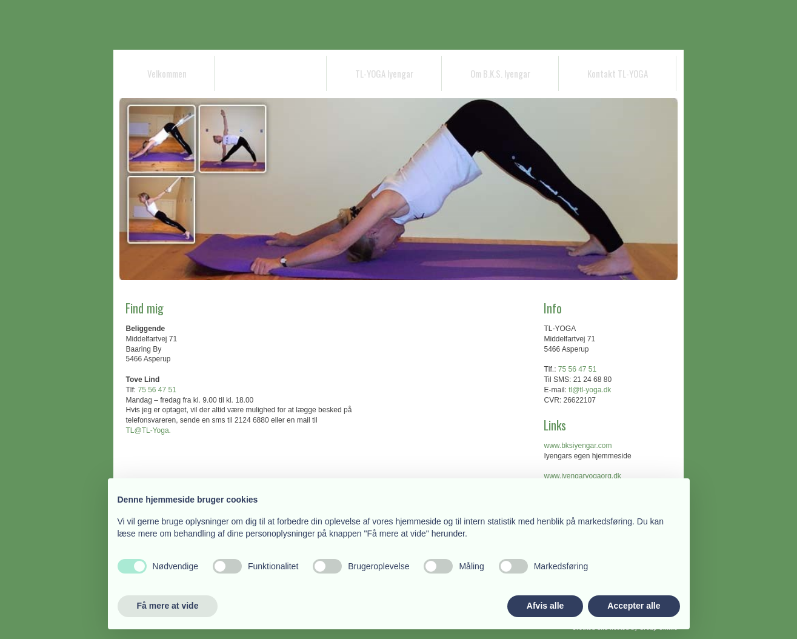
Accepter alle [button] (633, 606)
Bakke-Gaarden (271, 73)
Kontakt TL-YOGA (617, 73)
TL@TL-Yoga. (147, 430)
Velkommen (167, 73)
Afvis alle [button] (545, 606)
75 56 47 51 (157, 390)
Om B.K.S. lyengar (500, 73)
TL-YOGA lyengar (384, 73)
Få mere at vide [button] (168, 606)
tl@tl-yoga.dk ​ (590, 390)
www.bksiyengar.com (578, 445)
